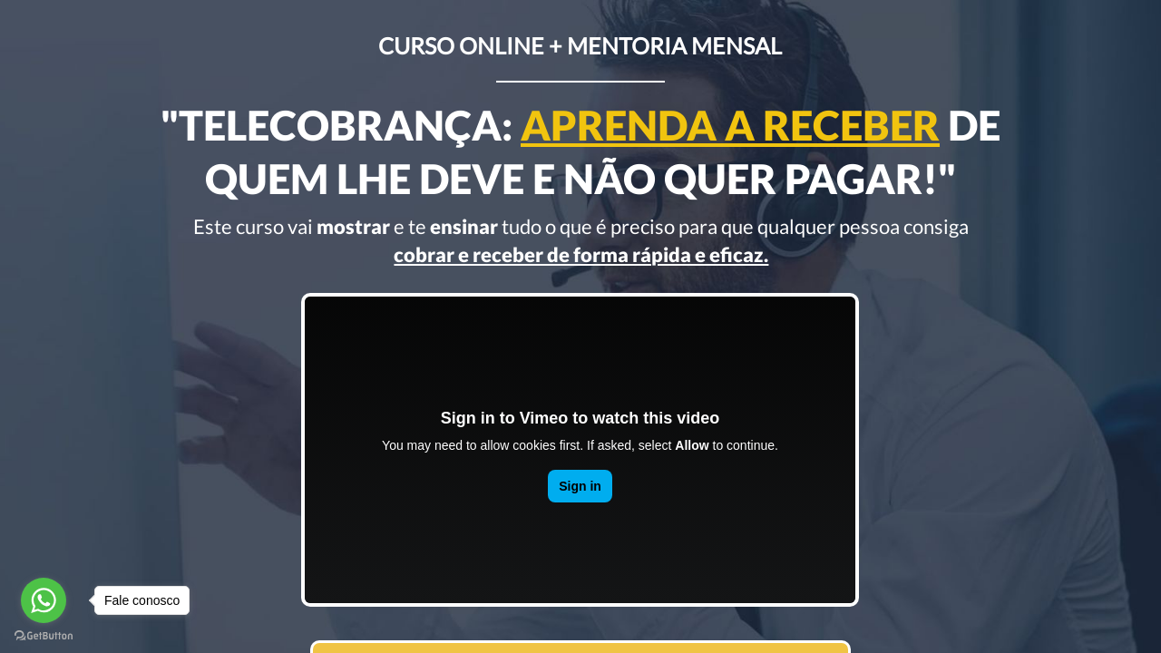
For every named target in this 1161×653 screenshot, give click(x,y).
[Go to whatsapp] (43, 600)
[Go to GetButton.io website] (44, 634)
